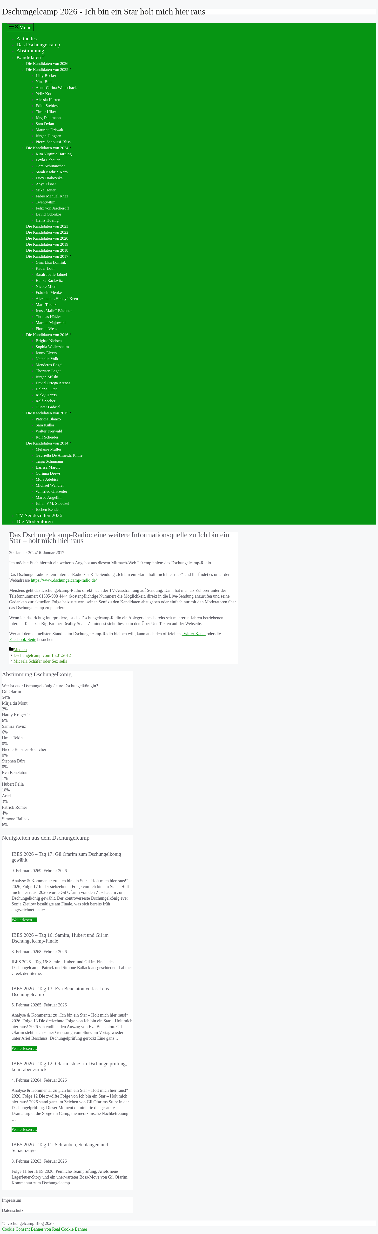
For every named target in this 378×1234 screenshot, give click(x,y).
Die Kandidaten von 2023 (47, 226)
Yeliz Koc (44, 93)
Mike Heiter (46, 190)
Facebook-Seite (22, 639)
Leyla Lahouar (48, 160)
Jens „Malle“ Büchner (54, 310)
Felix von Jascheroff (52, 208)
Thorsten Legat (48, 371)
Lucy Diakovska (49, 178)
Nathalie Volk (47, 359)
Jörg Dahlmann (48, 117)
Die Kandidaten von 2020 (47, 238)
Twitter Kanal (194, 633)
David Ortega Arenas (53, 383)
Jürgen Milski (47, 377)
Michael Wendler (50, 485)
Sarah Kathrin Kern (52, 172)
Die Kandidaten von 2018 (47, 250)
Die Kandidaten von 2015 (49, 413)
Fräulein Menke (49, 292)
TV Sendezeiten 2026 (39, 515)
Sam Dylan (45, 123)
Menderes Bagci (49, 365)
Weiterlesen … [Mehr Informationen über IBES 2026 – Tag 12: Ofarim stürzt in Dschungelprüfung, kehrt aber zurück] (24, 1129)
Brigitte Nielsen (49, 340)
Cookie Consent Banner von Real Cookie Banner (44, 1229)
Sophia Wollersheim (52, 346)
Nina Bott (44, 81)
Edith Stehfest (47, 105)
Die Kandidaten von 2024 (49, 148)
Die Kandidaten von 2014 (49, 443)
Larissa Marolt (48, 467)
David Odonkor (48, 214)
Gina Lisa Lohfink (51, 262)
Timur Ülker (46, 111)
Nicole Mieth (46, 286)
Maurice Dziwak (49, 130)
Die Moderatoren (34, 521)
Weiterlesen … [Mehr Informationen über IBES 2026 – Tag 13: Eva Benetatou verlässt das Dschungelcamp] (24, 1048)
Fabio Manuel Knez (52, 196)
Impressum (11, 1200)
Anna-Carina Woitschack (56, 87)
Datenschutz (12, 1210)
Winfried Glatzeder (51, 491)
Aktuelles (26, 38)
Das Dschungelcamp (38, 44)
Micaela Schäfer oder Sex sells (40, 661)
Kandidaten (31, 57)
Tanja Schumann (49, 461)
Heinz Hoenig (47, 220)
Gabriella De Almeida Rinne (59, 455)
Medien (20, 649)
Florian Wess (46, 328)
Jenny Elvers (46, 353)
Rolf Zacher (45, 401)
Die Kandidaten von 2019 (47, 244)
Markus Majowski (51, 322)
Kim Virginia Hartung (54, 154)
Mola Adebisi (47, 479)
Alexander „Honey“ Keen (57, 298)
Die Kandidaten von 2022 (47, 232)
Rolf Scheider (47, 437)
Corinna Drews (48, 473)
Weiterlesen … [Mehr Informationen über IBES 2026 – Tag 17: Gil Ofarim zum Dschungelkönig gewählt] (24, 919)
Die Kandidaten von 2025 (49, 69)
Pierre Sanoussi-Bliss (53, 142)
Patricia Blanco (48, 419)
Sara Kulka (45, 425)
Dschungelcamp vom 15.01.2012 (42, 655)
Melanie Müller (48, 449)
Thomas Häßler (48, 316)
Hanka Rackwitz (49, 280)
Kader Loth (45, 268)
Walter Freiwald (49, 431)
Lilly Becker (46, 75)
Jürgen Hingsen (48, 136)
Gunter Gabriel (48, 407)
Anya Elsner (46, 184)
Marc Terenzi (47, 304)
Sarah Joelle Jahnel (51, 274)
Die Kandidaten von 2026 (47, 63)
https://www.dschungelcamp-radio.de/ (64, 580)
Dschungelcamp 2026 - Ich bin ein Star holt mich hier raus (103, 11)
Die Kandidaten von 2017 (49, 256)
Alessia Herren (48, 99)
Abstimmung (30, 50)
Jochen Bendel (48, 509)
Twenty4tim (45, 202)
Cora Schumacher (50, 166)
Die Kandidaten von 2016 (49, 334)
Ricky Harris (46, 395)
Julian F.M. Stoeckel (52, 503)
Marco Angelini (48, 497)
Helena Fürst (46, 389)
